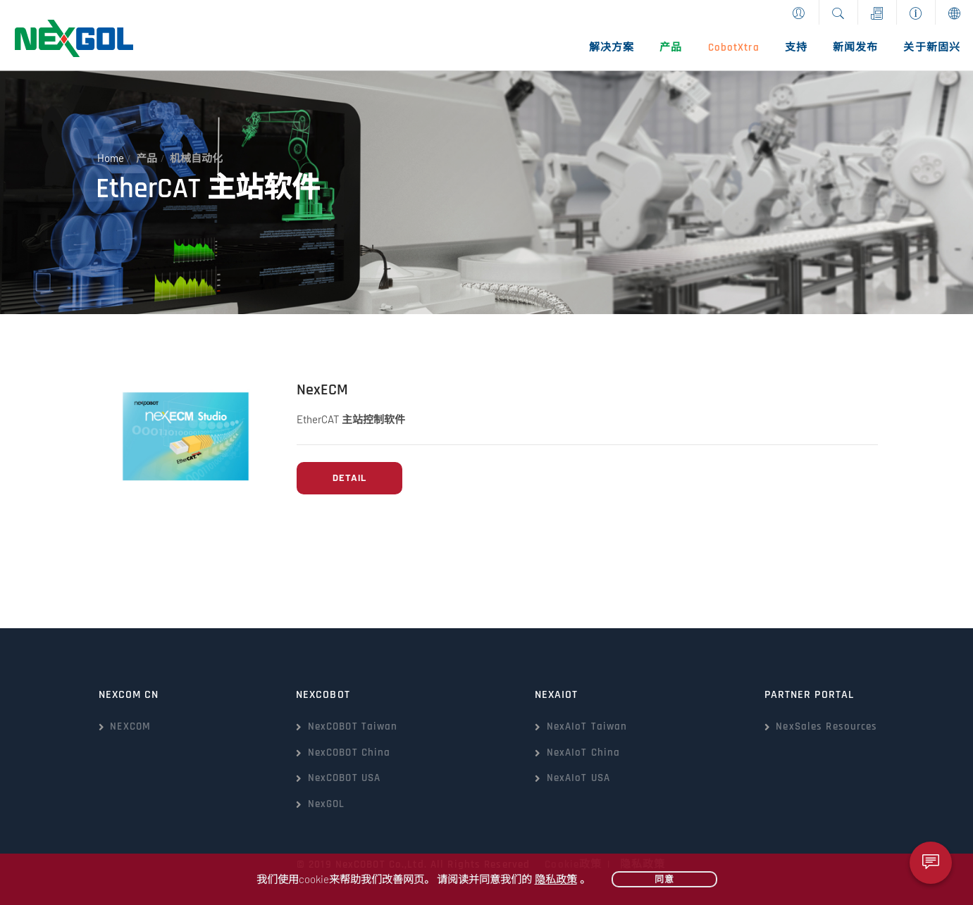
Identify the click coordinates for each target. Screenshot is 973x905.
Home (110, 158)
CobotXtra (734, 47)
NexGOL (326, 804)
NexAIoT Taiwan (587, 726)
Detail (349, 477)
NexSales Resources (826, 726)
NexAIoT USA (578, 778)
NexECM (322, 390)
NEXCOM (130, 726)
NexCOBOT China (349, 752)
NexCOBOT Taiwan (353, 726)
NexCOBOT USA (344, 778)
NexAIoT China (584, 752)
